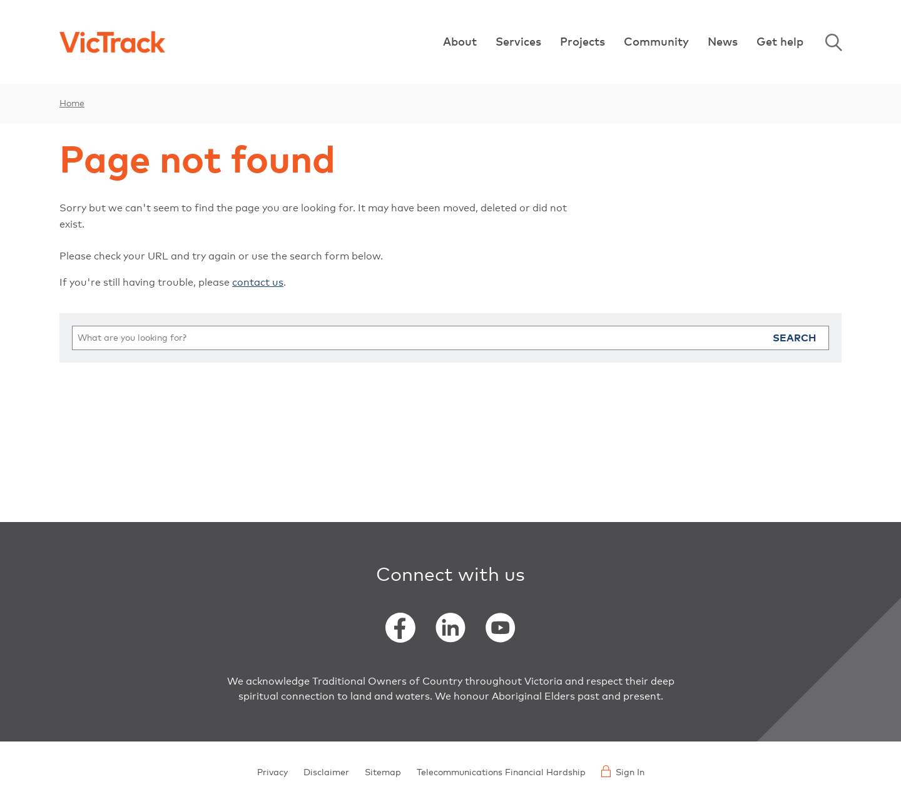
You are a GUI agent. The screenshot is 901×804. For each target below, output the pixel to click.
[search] (450, 337)
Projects (582, 42)
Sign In (622, 771)
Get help (779, 42)
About (460, 42)
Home (71, 103)
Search (794, 338)
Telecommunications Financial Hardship (501, 772)
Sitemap (383, 772)
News (723, 42)
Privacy (272, 772)
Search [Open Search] (833, 42)
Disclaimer (326, 772)
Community (656, 42)
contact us (257, 283)
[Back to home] (112, 42)
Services (518, 42)
